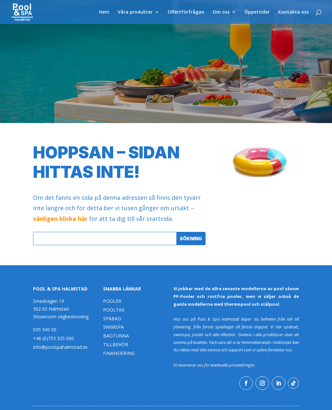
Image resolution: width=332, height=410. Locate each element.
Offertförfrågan (186, 12)
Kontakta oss (293, 12)
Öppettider (257, 12)
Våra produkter (135, 12)
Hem (104, 12)
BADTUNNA (116, 336)
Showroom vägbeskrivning (61, 316)
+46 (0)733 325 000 (53, 338)
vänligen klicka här (60, 218)
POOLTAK (113, 310)
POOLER (112, 301)
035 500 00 (44, 329)
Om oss (221, 12)
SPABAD (112, 318)
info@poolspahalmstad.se (60, 347)
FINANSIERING (119, 353)
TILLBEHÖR (115, 344)
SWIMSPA (113, 327)
